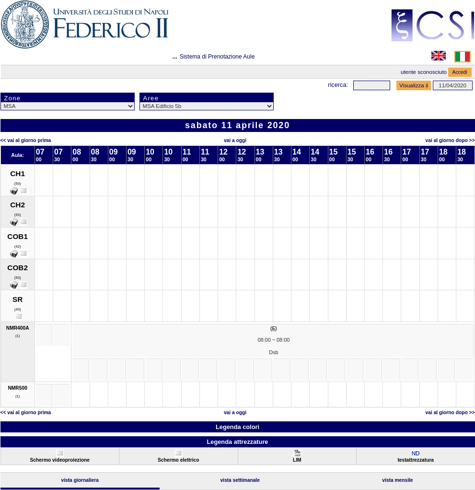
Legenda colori (237, 426)
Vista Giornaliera (80, 480)
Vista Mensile (397, 480)
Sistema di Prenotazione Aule (217, 56)
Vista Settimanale (240, 480)
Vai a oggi (235, 140)
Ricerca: (338, 84)
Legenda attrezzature (237, 441)
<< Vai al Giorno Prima (25, 140)
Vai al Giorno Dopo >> (450, 140)
